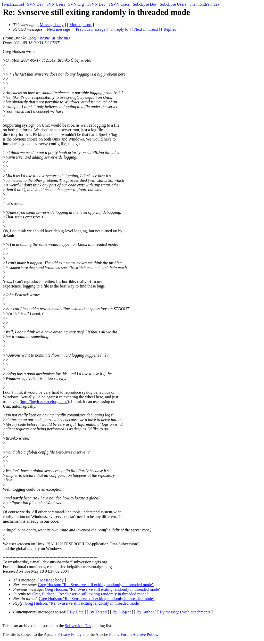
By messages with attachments (185, 612)
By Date (77, 612)
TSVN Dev (96, 4)
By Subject (121, 612)
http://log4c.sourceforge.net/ (44, 401)
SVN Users (55, 4)
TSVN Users (119, 4)
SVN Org (76, 4)
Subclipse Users (173, 4)
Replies (169, 29)
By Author (145, 612)
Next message (58, 29)
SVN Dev (35, 4)
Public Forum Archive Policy (133, 634)
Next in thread (146, 29)
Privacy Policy (69, 634)
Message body (52, 24)
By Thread (98, 612)
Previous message (90, 29)
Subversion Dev (78, 625)
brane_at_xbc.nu (54, 38)
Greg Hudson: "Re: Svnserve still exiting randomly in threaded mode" (96, 584)
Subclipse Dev (145, 4)
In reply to (119, 29)
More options (80, 24)
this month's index (204, 4)
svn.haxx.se (13, 4)
